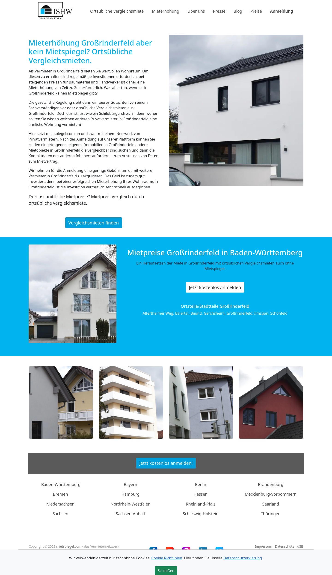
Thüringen (271, 513)
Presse (219, 11)
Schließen (166, 570)
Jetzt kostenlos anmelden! (166, 463)
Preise (256, 11)
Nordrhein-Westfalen (131, 504)
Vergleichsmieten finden (93, 222)
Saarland (270, 504)
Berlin (200, 484)
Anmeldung (281, 11)
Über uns (196, 11)
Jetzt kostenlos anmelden (215, 287)
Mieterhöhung (165, 11)
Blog (238, 11)
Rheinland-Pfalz (200, 504)
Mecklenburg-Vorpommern (271, 494)
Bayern (130, 484)
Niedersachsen (60, 504)
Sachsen (60, 513)
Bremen (60, 494)
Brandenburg (270, 484)
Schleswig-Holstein (200, 513)
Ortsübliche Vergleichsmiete (117, 11)
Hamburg (131, 494)
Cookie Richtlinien (166, 558)
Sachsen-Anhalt (130, 513)
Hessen (201, 494)
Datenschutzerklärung (242, 558)
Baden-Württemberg (61, 484)
